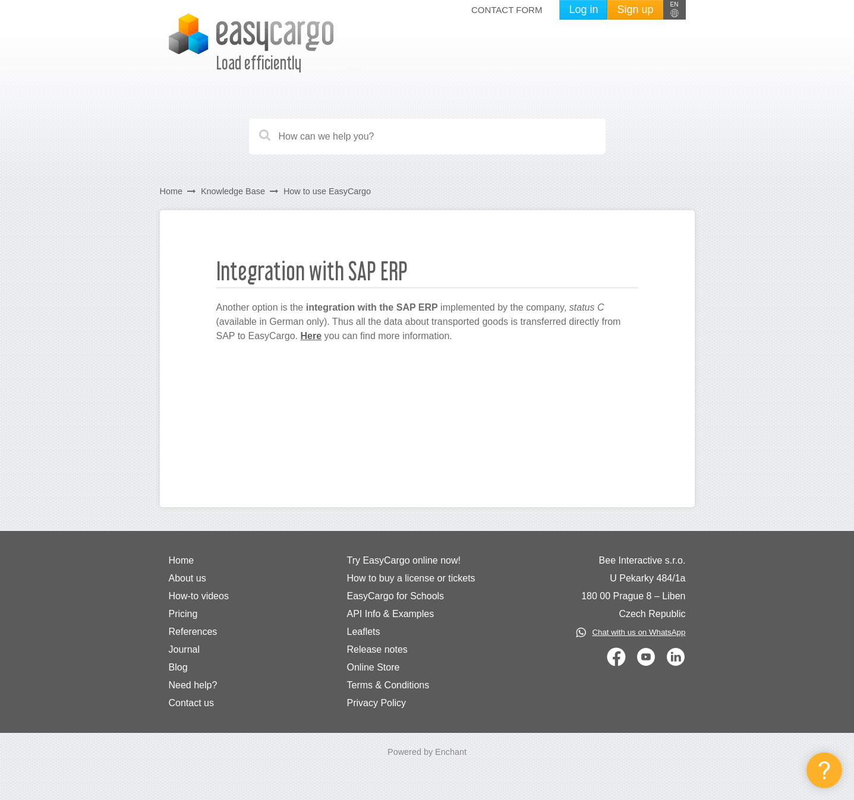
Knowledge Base (233, 191)
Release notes (376, 649)
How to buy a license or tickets (410, 578)
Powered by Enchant (427, 752)
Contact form (506, 10)
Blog (178, 667)
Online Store (372, 667)
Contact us (191, 703)
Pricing (183, 614)
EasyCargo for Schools (395, 596)
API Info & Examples (390, 614)
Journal (184, 649)
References (193, 632)
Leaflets (363, 632)
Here (311, 336)
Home (171, 191)
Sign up (635, 9)
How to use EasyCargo (327, 191)
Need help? (193, 685)
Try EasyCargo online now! (403, 560)
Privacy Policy (376, 703)
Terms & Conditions (387, 685)
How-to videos (199, 596)
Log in (583, 9)
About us (187, 578)
